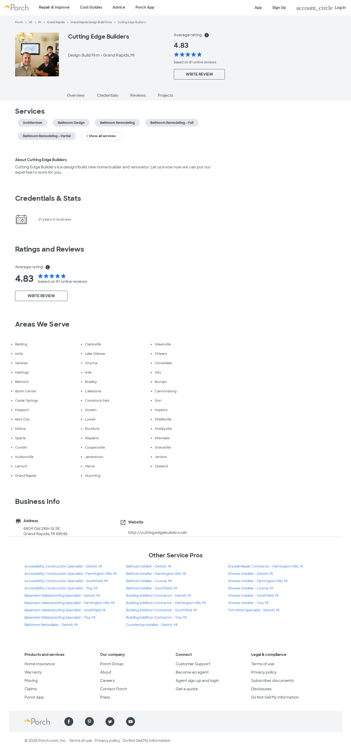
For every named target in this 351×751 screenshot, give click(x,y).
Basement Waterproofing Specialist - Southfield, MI (65, 610)
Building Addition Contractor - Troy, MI (156, 617)
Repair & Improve (54, 7)
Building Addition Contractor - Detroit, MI (158, 596)
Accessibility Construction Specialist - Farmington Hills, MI (70, 574)
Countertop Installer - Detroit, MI (151, 625)
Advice (119, 7)
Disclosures (261, 689)
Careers (107, 680)
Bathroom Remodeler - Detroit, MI (51, 625)
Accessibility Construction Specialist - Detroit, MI (63, 566)
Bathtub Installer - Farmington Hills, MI (156, 574)
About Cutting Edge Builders (41, 159)
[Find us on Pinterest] (89, 721)
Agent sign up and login (197, 680)
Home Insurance (39, 664)
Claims (30, 689)
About (106, 672)
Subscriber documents (272, 680)
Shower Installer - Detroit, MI (250, 574)
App (258, 7)
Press (105, 697)
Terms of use (262, 664)
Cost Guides (91, 7)
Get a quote (187, 689)
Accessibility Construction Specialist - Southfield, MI (66, 581)
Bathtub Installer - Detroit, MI (148, 566)
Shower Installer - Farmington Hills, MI (257, 581)
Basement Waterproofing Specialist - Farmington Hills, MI (69, 603)
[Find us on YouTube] (130, 721)
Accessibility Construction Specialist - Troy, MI (60, 588)
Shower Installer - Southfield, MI (253, 596)
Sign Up (279, 7)
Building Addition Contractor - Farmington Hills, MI (166, 603)
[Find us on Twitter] (110, 721)
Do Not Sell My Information (275, 697)
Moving (31, 680)
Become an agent (192, 672)
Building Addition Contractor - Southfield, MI (161, 610)
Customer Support (193, 664)
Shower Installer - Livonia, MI (250, 588)
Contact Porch (113, 689)
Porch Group (112, 664)
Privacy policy (264, 672)
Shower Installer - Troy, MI (248, 603)
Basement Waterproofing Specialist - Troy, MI (59, 617)
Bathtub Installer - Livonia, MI (148, 581)
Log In (321, 7)
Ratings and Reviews (49, 249)
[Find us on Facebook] (68, 721)
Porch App (145, 7)
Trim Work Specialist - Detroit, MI (253, 610)
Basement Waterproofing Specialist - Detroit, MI (62, 596)
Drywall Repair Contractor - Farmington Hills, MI (265, 566)
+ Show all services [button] (101, 136)
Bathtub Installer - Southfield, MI (151, 588)
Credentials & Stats (48, 198)
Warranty (33, 672)
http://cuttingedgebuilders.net (157, 532)
